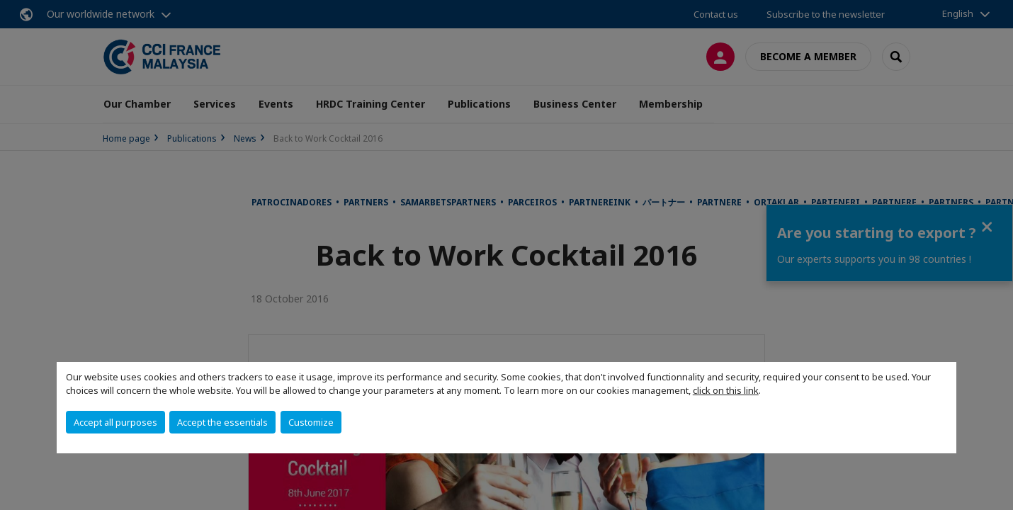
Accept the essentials (222, 422)
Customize (311, 422)
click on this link (726, 390)
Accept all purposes (115, 422)
